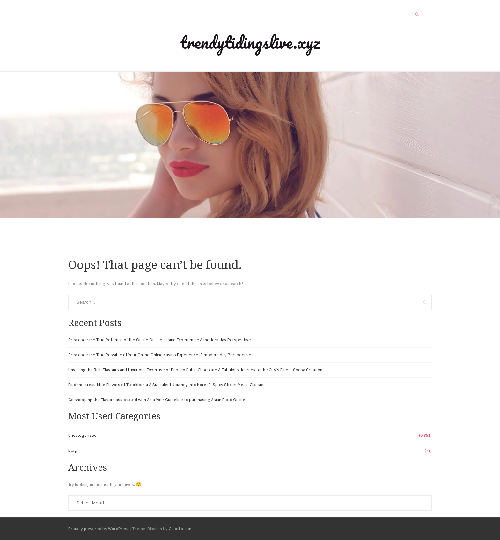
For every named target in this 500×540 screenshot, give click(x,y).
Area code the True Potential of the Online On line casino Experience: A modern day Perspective (159, 339)
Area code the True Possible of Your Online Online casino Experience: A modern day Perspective (159, 354)
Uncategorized (82, 435)
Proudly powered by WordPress (98, 528)
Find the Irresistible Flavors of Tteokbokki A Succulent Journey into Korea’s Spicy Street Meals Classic (165, 384)
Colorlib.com (181, 528)
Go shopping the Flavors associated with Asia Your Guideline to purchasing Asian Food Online (156, 399)
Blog (72, 450)
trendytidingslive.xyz (250, 42)
